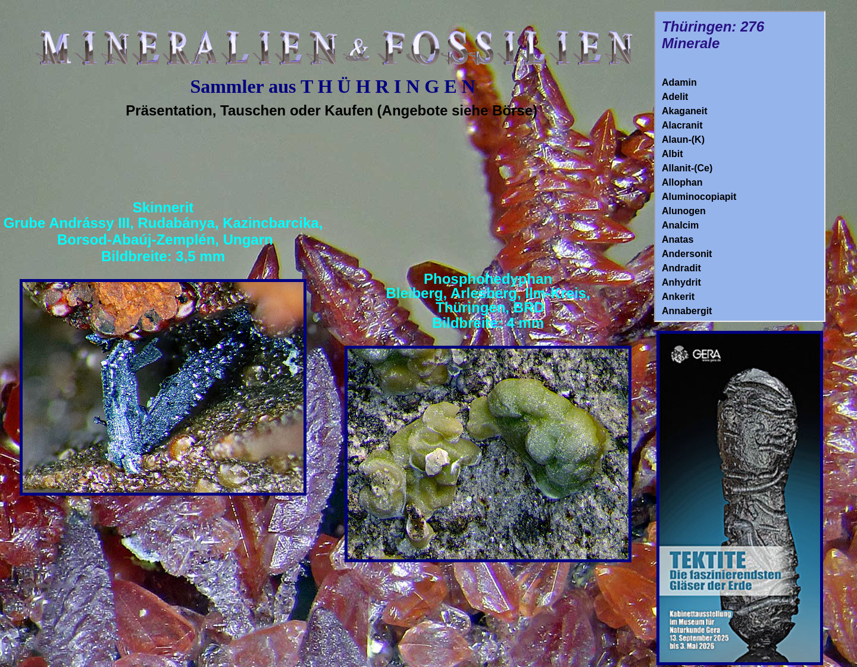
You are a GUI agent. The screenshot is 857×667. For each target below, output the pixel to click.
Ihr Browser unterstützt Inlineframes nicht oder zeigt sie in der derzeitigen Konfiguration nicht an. (739, 166)
